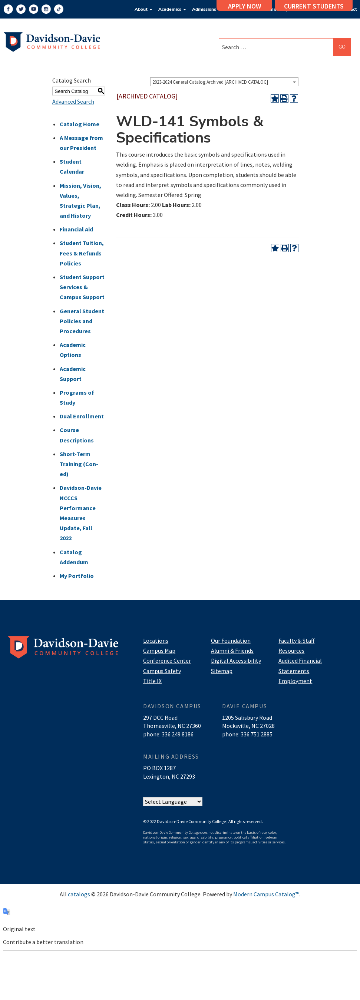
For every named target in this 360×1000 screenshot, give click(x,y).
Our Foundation (231, 640)
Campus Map (159, 650)
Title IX (152, 681)
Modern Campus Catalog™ (266, 894)
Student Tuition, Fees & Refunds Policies (82, 253)
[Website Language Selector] (172, 801)
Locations (155, 640)
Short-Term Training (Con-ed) (79, 464)
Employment (295, 681)
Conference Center (167, 660)
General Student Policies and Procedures (82, 321)
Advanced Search (73, 101)
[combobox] (224, 81)
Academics (172, 9)
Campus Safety (162, 671)
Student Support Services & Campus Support (82, 287)
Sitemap (221, 671)
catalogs (79, 894)
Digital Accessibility (236, 660)
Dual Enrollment (82, 416)
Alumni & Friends (232, 650)
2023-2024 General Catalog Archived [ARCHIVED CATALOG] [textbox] (210, 82)
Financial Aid (76, 229)
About (143, 9)
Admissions (206, 9)
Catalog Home (79, 124)
